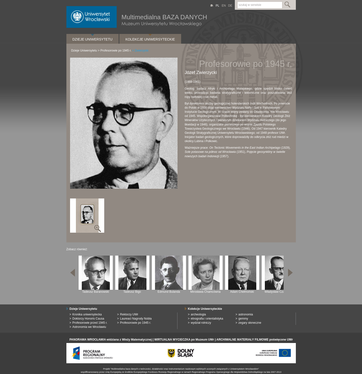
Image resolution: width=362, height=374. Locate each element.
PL (217, 5)
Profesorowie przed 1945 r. (89, 322)
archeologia (198, 314)
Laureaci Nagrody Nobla (136, 318)
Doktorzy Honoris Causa (88, 318)
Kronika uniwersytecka (87, 314)
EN (224, 5)
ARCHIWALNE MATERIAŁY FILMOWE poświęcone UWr (254, 339)
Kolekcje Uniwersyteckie (150, 39)
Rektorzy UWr (129, 314)
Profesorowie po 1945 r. (115, 50)
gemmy (243, 318)
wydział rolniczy (201, 322)
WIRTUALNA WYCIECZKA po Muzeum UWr (184, 339)
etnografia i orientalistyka (207, 318)
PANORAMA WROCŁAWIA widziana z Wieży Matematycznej (111, 339)
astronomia (245, 314)
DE (230, 5)
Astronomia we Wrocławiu (89, 327)
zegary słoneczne (249, 322)
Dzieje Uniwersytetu (92, 39)
